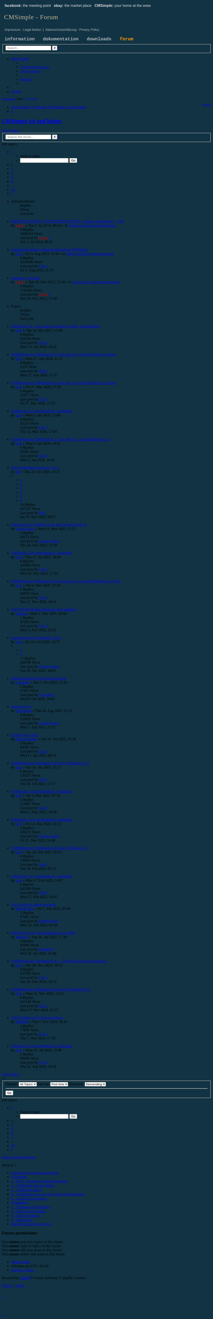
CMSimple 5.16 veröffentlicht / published (41, 1046)
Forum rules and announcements (92, 225)
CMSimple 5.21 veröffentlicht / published (41, 411)
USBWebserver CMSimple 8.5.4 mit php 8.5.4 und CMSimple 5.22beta (63, 383)
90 (36, 98)
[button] (11, 152)
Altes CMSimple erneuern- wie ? (35, 468)
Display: (21, 1084)
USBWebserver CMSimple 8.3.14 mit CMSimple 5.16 (51, 989)
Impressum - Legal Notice (23, 29)
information (20, 39)
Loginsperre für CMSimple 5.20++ (36, 638)
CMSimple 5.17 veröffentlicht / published (41, 876)
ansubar (21, 613)
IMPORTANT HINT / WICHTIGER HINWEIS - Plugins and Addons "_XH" (67, 221)
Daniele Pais (25, 909)
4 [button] (12, 177)
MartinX (22, 937)
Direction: (87, 1084)
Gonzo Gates (25, 529)
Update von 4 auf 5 (25, 735)
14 (28, 98)
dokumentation (61, 39)
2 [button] (12, 169)
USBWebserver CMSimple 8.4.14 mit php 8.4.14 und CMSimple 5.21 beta (66, 581)
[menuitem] (34, 67)
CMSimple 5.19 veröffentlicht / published (41, 820)
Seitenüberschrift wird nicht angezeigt (39, 678)
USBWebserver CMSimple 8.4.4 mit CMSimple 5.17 (50, 848)
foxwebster (24, 711)
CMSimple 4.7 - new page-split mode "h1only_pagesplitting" (56, 326)
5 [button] (12, 181)
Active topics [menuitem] (9, 98)
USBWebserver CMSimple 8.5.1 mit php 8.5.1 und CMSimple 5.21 (60, 439)
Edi (18, 472)
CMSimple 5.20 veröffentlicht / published (41, 553)
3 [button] (12, 173)
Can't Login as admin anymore (33, 904)
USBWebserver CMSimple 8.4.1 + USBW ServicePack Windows (59, 961)
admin (20, 225)
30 (32, 98)
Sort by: (53, 1084)
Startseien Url (21, 707)
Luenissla (22, 682)
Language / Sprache (25, 278)
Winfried (22, 1022)
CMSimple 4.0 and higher (32, 121)
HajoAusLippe (26, 739)
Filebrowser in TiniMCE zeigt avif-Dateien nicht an (49, 525)
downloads (99, 39)
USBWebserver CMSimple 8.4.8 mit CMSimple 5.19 (50, 763)
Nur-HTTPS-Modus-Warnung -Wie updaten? (44, 609)
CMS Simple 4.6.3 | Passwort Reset (37, 1018)
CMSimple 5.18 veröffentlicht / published (41, 791)
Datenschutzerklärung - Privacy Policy (72, 29)
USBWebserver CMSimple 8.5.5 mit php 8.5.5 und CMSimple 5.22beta (63, 354)
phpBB (25, 1278)
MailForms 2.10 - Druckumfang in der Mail (43, 933)
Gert (19, 254)
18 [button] (13, 189)
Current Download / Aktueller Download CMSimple (49, 250)
